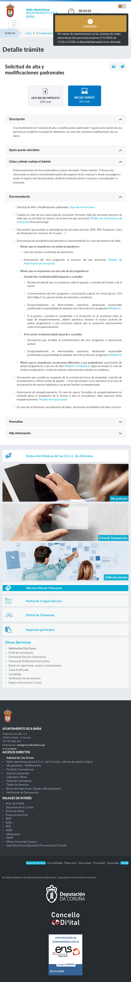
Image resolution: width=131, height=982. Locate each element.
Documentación (19, 196)
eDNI (9, 830)
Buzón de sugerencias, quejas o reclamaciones (35, 665)
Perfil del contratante (21, 652)
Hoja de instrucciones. (83, 207)
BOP (8, 818)
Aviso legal (84, 863)
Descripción (17, 119)
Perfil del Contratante (19, 781)
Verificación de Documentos (22, 792)
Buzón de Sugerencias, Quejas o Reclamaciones (33, 788)
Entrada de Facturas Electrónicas (27, 656)
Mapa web (70, 863)
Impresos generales (17, 773)
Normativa (16, 421)
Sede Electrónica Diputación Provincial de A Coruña (36, 845)
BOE (8, 826)
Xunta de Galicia (15, 811)
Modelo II (114, 355)
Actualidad (15, 674)
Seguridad (113, 863)
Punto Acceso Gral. (17, 815)
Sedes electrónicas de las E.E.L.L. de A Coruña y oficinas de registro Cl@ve (49, 761)
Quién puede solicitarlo (24, 150)
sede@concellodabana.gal (31, 744)
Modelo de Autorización (53, 399)
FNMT (9, 837)
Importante (90, 26)
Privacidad (99, 863)
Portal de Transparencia (20, 769)
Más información (20, 433)
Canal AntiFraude (18, 669)
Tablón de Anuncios (17, 784)
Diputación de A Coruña (19, 807)
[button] (122, 6)
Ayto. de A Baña (15, 803)
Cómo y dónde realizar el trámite (30, 161)
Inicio (28, 33)
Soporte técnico (35, 863)
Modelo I (114, 308)
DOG (9, 822)
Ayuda (124, 863)
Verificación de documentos (25, 678)
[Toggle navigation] (14, 24)
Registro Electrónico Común (25, 682)
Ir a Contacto (9, 748)
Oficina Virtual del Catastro (21, 841)
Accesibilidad (55, 863)
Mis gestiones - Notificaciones (23, 765)
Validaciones (13, 834)
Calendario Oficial (16, 777)
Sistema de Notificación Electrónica (29, 661)
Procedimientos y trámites (51, 33)
